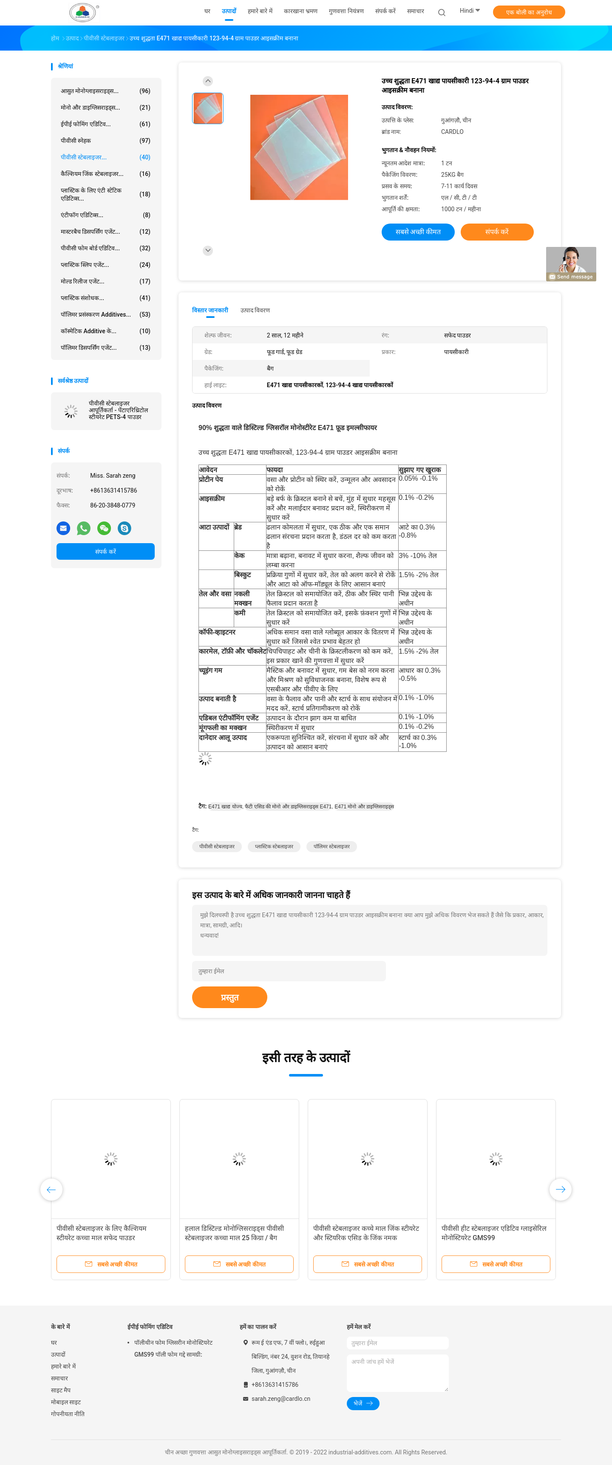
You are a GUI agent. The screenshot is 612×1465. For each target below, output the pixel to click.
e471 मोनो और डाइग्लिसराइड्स (364, 807)
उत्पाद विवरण (255, 310)
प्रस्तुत (229, 997)
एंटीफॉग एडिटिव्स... (105, 215)
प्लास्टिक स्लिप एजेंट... (105, 265)
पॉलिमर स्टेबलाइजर (332, 847)
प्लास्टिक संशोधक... (105, 298)
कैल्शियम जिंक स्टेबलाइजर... (105, 174)
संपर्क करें (105, 551)
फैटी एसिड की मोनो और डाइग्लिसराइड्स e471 (288, 807)
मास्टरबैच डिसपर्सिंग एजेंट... (105, 231)
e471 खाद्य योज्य (225, 807)
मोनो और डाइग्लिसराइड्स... (105, 107)
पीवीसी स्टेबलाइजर (217, 847)
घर (54, 1342)
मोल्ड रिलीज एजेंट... (105, 281)
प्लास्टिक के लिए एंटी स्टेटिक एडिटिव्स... (105, 194)
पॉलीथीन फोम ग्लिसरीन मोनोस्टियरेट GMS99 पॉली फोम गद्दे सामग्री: (173, 1348)
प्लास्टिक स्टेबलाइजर (274, 847)
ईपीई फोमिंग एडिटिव (150, 1326)
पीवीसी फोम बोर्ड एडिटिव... (105, 248)
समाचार (59, 1378)
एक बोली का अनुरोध (529, 12)
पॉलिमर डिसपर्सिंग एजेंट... (105, 347)
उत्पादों (58, 1354)
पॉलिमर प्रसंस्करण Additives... (105, 314)
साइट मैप (61, 1390)
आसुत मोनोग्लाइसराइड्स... (105, 91)
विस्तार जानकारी (210, 310)
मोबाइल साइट (66, 1402)
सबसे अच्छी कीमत (418, 232)
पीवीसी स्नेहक (105, 140)
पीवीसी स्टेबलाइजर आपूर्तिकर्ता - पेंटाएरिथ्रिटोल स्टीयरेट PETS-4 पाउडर (118, 410)
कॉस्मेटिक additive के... (105, 331)
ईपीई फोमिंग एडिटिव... (105, 124)
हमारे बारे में (63, 1366)
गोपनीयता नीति (68, 1414)
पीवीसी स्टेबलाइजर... (105, 157)
